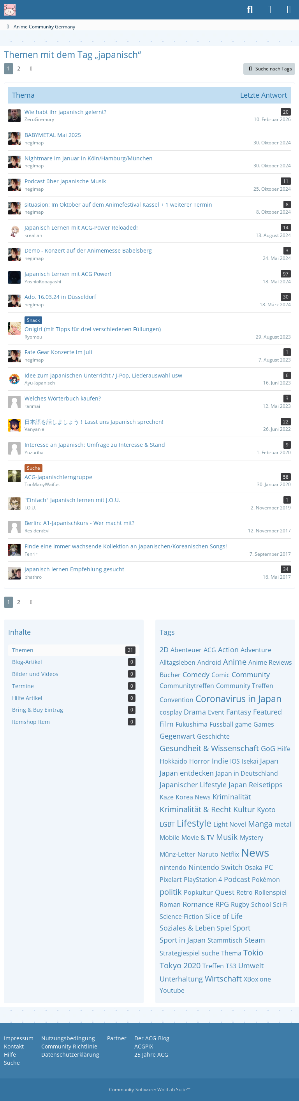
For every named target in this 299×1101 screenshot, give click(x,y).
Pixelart (171, 879)
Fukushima (192, 724)
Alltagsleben (177, 662)
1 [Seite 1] (8, 68)
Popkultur (198, 892)
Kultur (244, 809)
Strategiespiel (180, 953)
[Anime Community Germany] (9, 10)
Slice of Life (224, 916)
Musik (227, 837)
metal (282, 824)
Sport (241, 927)
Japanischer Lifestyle (193, 784)
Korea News (193, 797)
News (255, 852)
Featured (267, 711)
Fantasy (238, 711)
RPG (222, 904)
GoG (268, 748)
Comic (220, 675)
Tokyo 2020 (180, 965)
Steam (254, 940)
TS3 (231, 966)
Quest (224, 892)
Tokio (253, 952)
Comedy (196, 674)
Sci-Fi (280, 904)
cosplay (171, 712)
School (261, 904)
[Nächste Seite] (31, 68)
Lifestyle (194, 823)
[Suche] (250, 10)
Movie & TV (197, 837)
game (243, 724)
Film (167, 724)
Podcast (237, 879)
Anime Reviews (270, 662)
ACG (210, 650)
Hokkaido (173, 761)
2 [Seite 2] (18, 68)
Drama (195, 711)
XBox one (257, 979)
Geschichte (213, 736)
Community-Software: (149, 1089)
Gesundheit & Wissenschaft (209, 748)
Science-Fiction (181, 916)
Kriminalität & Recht (195, 809)
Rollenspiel (271, 892)
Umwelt (251, 965)
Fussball (221, 724)
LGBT (167, 824)
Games (263, 724)
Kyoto (266, 809)
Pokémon (266, 879)
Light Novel (229, 824)
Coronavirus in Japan (238, 698)
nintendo (173, 867)
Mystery (251, 837)
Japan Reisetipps (256, 784)
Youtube (172, 990)
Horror (199, 761)
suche (210, 953)
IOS (235, 761)
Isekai (250, 761)
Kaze (167, 797)
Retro (244, 892)
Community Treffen (244, 685)
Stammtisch (225, 940)
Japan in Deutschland (247, 773)
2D (164, 649)
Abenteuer (186, 650)
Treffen (213, 966)
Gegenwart (177, 736)
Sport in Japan (183, 940)
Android (209, 662)
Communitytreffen (187, 685)
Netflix (229, 854)
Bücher (170, 675)
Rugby (240, 904)
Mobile (169, 837)
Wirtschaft (223, 978)
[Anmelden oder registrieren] (269, 9)
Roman (170, 904)
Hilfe (283, 749)
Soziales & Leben (187, 927)
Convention (176, 699)
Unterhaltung (181, 978)
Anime (234, 662)
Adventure (256, 650)
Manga (260, 823)
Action (228, 649)
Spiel (224, 928)
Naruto (207, 854)
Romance (198, 904)
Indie (220, 761)
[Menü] (289, 10)
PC (268, 867)
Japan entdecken (187, 773)
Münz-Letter (177, 854)
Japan (269, 761)
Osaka (253, 867)
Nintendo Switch (215, 867)
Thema (231, 953)
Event (216, 712)
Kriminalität (232, 796)
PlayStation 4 (203, 879)
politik (171, 892)
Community (251, 674)
